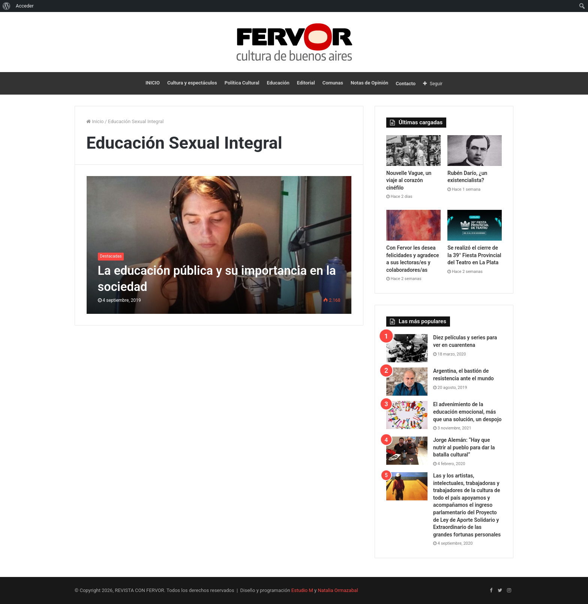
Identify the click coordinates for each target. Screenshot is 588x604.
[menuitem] (6, 6)
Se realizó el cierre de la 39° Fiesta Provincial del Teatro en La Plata (474, 255)
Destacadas (111, 256)
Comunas (332, 83)
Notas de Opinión (369, 83)
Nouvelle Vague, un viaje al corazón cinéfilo (408, 180)
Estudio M (302, 590)
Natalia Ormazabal (338, 590)
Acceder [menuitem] (25, 6)
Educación (278, 83)
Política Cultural (242, 83)
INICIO (153, 83)
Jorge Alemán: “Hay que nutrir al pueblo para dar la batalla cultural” (464, 447)
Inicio (95, 121)
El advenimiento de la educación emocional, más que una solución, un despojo (467, 411)
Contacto (406, 83)
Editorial (306, 83)
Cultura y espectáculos (192, 83)
